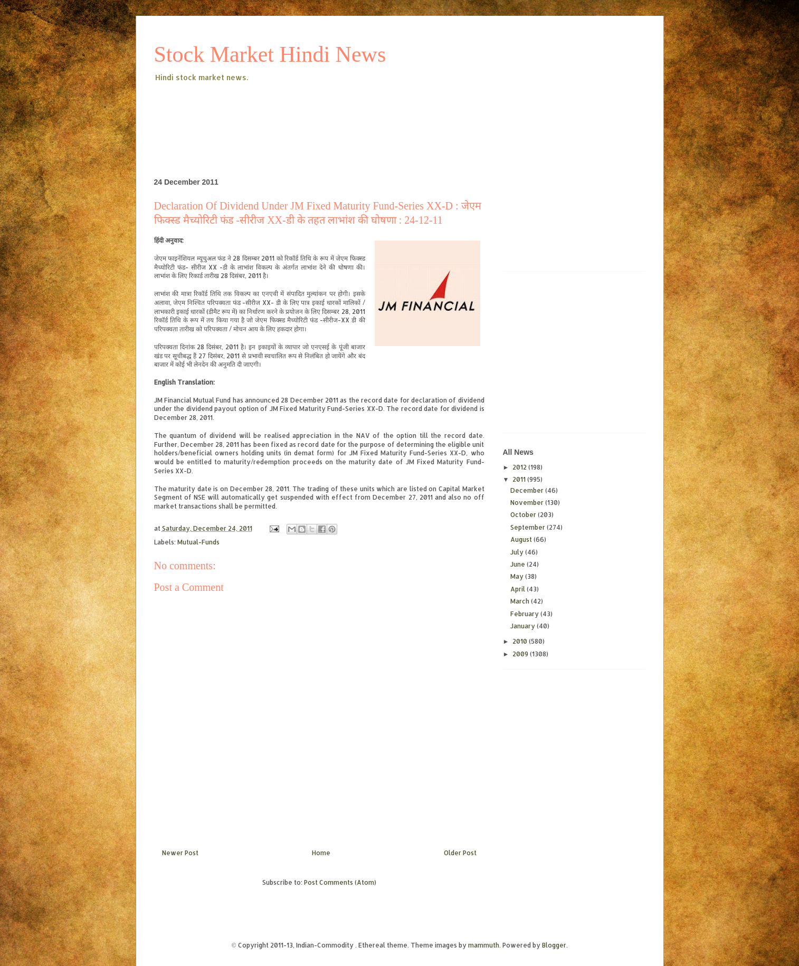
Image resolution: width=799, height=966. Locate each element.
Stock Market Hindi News (270, 54)
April (518, 589)
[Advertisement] (346, 113)
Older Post (460, 853)
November (527, 502)
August (522, 539)
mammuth (483, 945)
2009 (521, 654)
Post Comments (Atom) (340, 882)
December (527, 490)
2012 (520, 467)
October (524, 515)
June (518, 564)
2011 (519, 479)
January (523, 626)
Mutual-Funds (198, 542)
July (517, 552)
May (517, 576)
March (520, 601)
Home (321, 853)
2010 (520, 641)
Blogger (554, 945)
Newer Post (180, 853)
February (525, 614)
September (528, 527)
